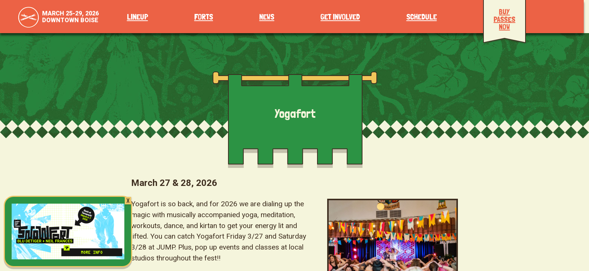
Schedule (421, 17)
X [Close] (128, 200)
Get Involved (340, 17)
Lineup (137, 17)
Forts (203, 17)
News (266, 17)
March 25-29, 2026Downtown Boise (70, 17)
